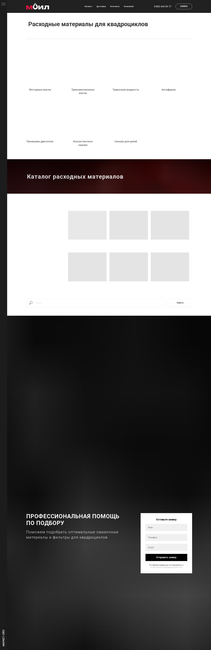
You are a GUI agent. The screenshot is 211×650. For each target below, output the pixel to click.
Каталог (88, 6)
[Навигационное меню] (4, 4)
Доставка (101, 6)
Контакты (115, 6)
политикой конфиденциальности (166, 567)
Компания (129, 6)
